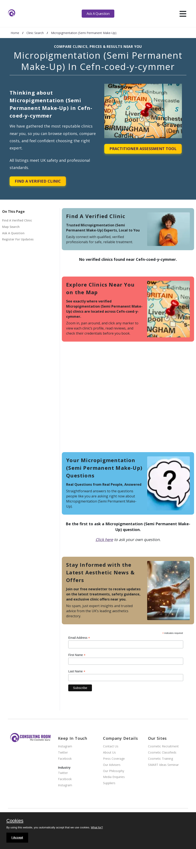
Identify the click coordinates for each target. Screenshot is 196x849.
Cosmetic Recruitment (163, 746)
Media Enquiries (114, 777)
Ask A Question (98, 13)
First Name (77, 655)
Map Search (11, 227)
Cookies (14, 821)
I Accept (17, 837)
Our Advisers (112, 765)
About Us (109, 752)
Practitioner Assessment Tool (143, 148)
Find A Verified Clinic (38, 181)
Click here (104, 539)
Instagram (65, 746)
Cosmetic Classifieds (162, 752)
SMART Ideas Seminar (163, 765)
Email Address (79, 638)
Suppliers (109, 783)
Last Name (76, 671)
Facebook (65, 759)
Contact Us (110, 746)
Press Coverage (114, 759)
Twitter (63, 752)
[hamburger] (183, 14)
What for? (97, 827)
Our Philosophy (113, 771)
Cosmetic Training (160, 759)
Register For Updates (17, 239)
